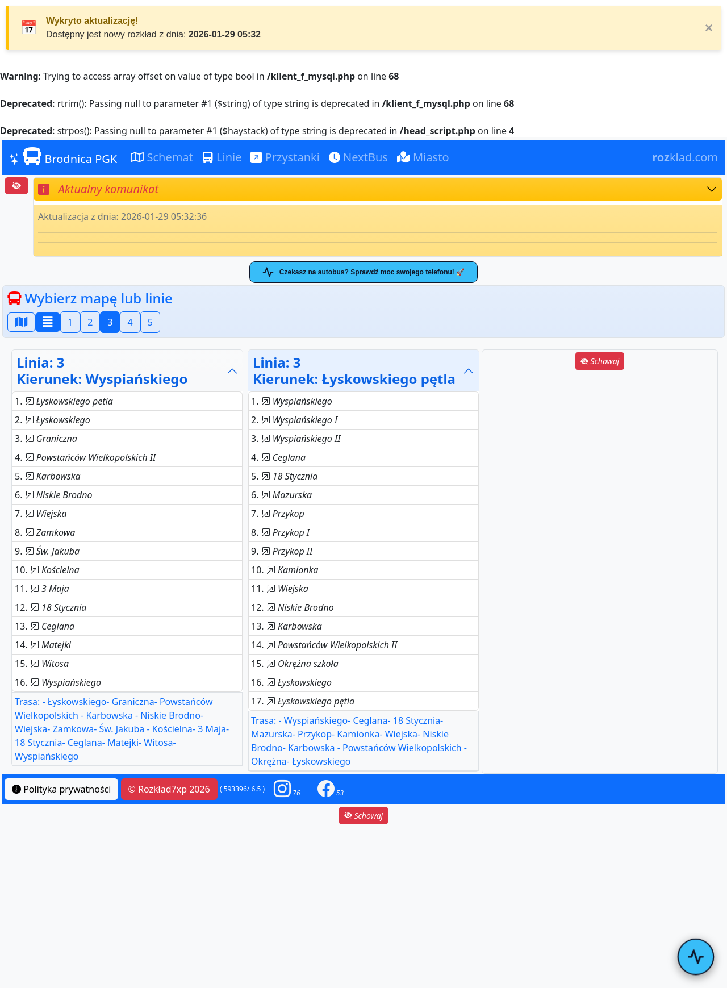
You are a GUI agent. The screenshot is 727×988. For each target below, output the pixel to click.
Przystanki (284, 157)
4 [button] (129, 322)
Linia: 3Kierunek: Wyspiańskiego (101, 370)
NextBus (358, 157)
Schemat (162, 157)
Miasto (423, 157)
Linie (222, 157)
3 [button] (109, 322)
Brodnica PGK (63, 156)
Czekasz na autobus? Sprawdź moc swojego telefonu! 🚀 (363, 272)
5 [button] (150, 322)
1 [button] (70, 322)
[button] (286, 789)
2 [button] (90, 322)
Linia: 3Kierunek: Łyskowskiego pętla (354, 370)
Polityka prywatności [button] (61, 789)
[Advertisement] (600, 451)
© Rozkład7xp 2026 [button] (169, 789)
